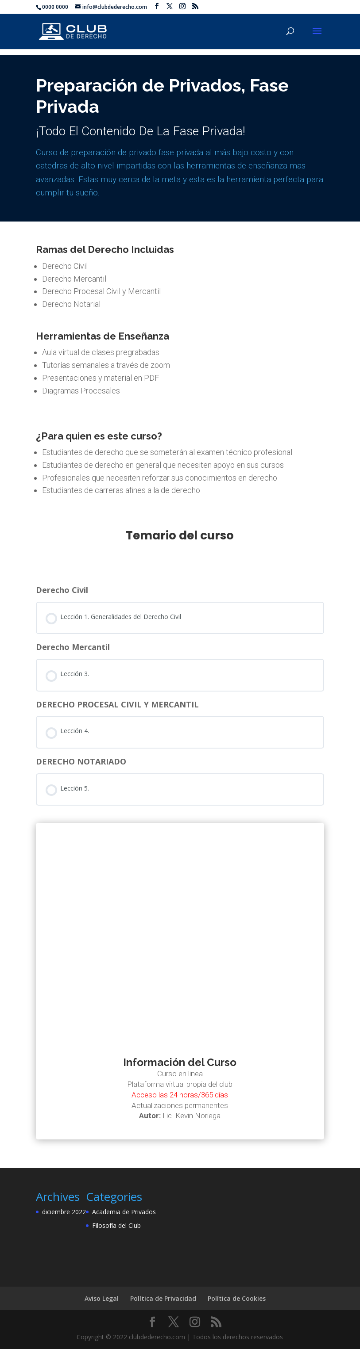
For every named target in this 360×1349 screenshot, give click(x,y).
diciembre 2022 (64, 1212)
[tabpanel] (180, 608)
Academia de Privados (124, 1212)
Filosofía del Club (116, 1225)
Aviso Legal (102, 1298)
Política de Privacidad (163, 1298)
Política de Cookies (237, 1298)
